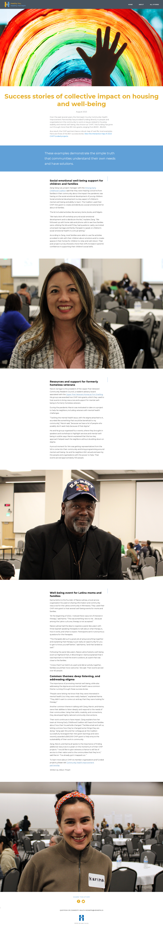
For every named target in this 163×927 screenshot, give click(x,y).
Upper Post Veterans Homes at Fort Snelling (84, 395)
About (141, 4)
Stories (154, 4)
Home (130, 4)
